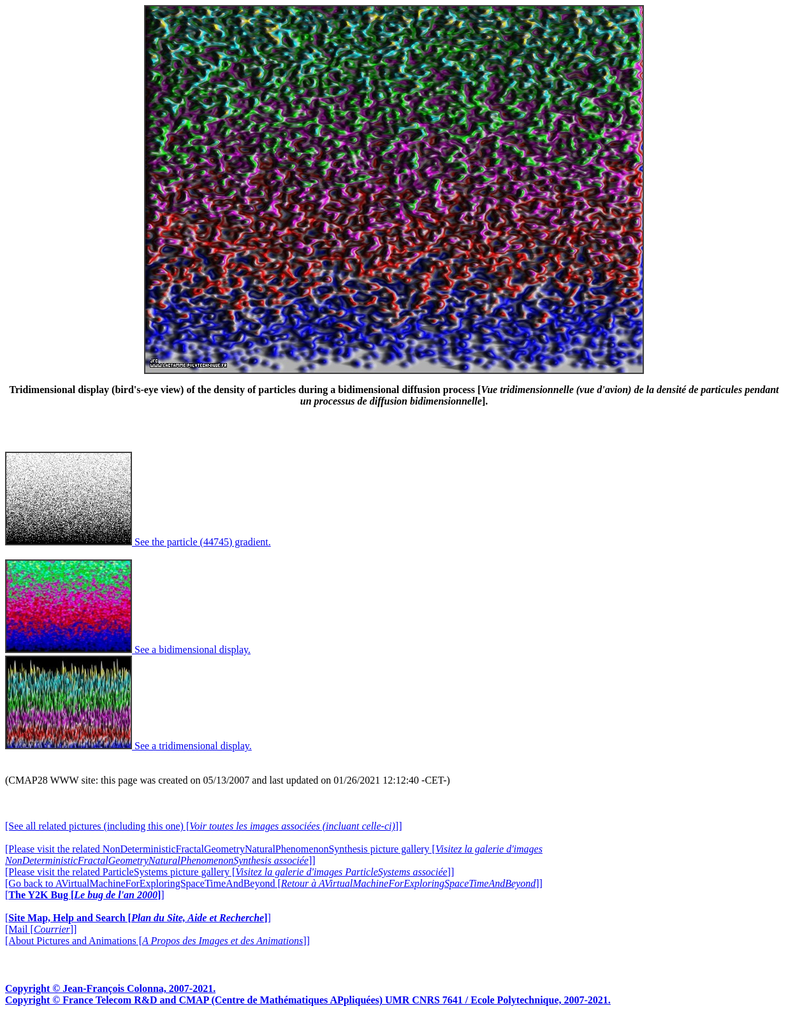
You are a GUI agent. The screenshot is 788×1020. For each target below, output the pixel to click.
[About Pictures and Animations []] (157, 940)
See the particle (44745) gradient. (138, 541)
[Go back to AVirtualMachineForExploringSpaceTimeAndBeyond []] (274, 883)
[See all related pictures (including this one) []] (203, 826)
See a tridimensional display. (128, 745)
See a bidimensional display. (128, 649)
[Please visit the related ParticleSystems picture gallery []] (229, 871)
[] (84, 894)
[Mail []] (41, 929)
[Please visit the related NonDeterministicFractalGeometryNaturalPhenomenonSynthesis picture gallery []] (274, 855)
